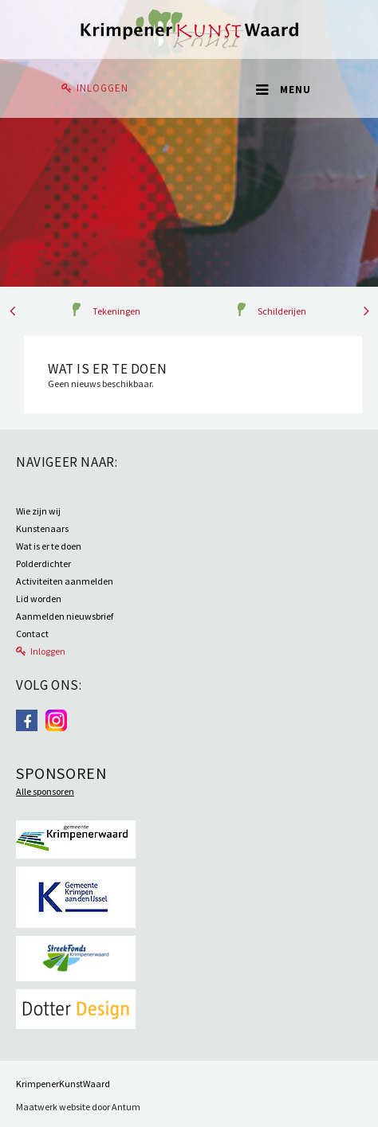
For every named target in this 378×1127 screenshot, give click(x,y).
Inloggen (102, 88)
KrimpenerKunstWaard (63, 1084)
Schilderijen (282, 311)
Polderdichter (43, 563)
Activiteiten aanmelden (64, 581)
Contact (32, 634)
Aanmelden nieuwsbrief (64, 616)
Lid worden (38, 599)
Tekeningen (116, 311)
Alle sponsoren (45, 791)
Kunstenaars (42, 528)
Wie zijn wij (38, 511)
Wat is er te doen (48, 546)
